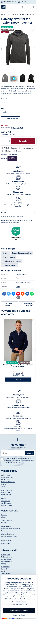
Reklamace (5, 531)
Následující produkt (28, 304)
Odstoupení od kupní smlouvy (11, 529)
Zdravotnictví (5, 501)
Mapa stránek (5, 543)
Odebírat (30, 453)
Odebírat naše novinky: (18, 447)
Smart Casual (5, 479)
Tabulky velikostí (6, 520)
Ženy (17, 278)
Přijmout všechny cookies (19, 610)
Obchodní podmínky (7, 534)
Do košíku (23, 141)
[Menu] (33, 7)
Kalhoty (3, 563)
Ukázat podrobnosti (19, 615)
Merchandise (5, 492)
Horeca (3, 498)
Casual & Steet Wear (8, 482)
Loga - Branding (6, 490)
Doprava (4, 515)
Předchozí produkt (7, 304)
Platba (3, 517)
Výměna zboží (6, 526)
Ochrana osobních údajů (9, 536)
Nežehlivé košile (6, 557)
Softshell (4, 569)
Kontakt (3, 522)
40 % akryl (28, 282)
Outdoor (4, 484)
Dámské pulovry (21, 274)
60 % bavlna (20, 282)
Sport (3, 486)
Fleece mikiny (5, 567)
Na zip (18, 287)
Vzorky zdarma (6, 495)
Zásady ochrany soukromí (18, 604)
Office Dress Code (7, 477)
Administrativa (6, 503)
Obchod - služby (6, 505)
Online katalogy (6, 540)
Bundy (3, 571)
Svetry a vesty (6, 573)
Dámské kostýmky (7, 561)
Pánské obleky (6, 559)
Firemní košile (5, 555)
